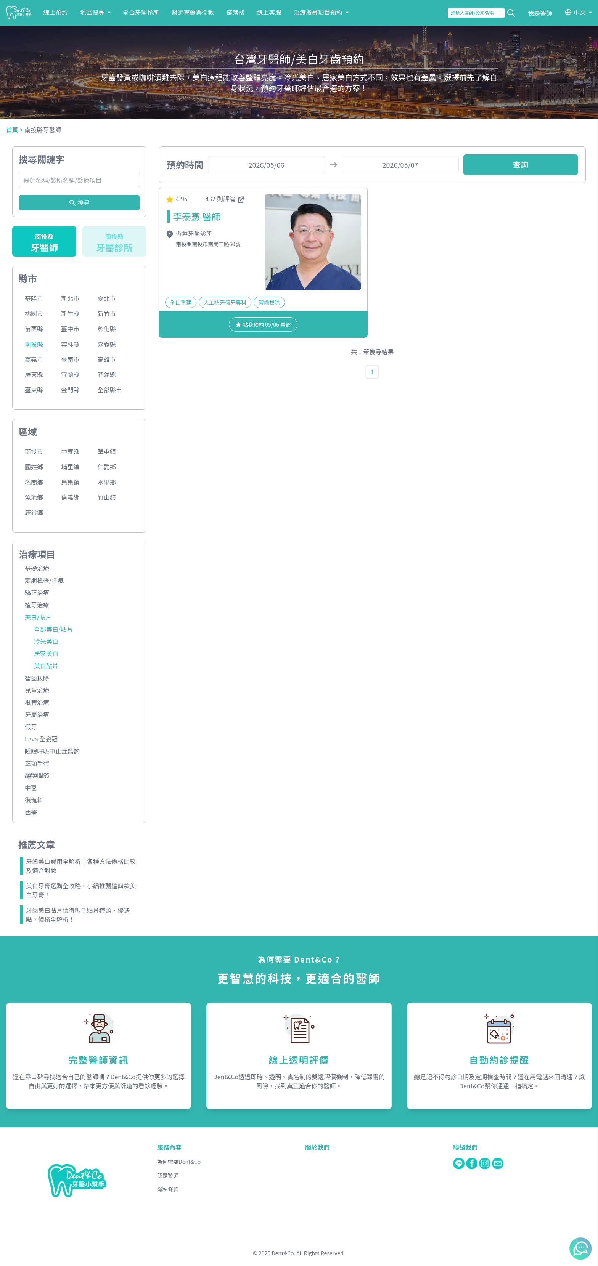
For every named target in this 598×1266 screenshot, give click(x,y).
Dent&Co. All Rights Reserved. (308, 1253)
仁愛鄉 (107, 466)
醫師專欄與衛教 (193, 12)
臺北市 (107, 298)
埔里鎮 (70, 466)
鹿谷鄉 (34, 512)
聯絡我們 (465, 1147)
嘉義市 (34, 359)
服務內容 (169, 1147)
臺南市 (70, 359)
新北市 (70, 298)
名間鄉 (34, 481)
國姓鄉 (34, 466)
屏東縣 (34, 374)
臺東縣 (34, 389)
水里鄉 (107, 481)
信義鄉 (70, 497)
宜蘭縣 (70, 374)
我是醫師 (540, 13)
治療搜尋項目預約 (321, 12)
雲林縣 (70, 343)
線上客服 (269, 12)
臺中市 (70, 328)
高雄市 (107, 359)
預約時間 (185, 165)
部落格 (236, 12)
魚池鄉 (34, 497)
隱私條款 (167, 1189)
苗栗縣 (34, 328)
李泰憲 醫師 (196, 216)
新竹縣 (70, 313)
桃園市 (34, 313)
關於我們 (317, 1147)
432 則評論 (225, 198)
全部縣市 (110, 389)
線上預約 (55, 12)
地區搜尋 (95, 12)
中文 (580, 12)
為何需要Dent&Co (179, 1161)
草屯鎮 (107, 451)
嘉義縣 (107, 343)
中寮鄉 (70, 451)
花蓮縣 (107, 374)
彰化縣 (107, 328)
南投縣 (34, 343)
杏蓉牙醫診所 (188, 233)
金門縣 (70, 389)
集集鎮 (70, 481)
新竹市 (107, 313)
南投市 (34, 451)
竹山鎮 (107, 497)
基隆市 (34, 298)
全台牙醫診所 (141, 12)
